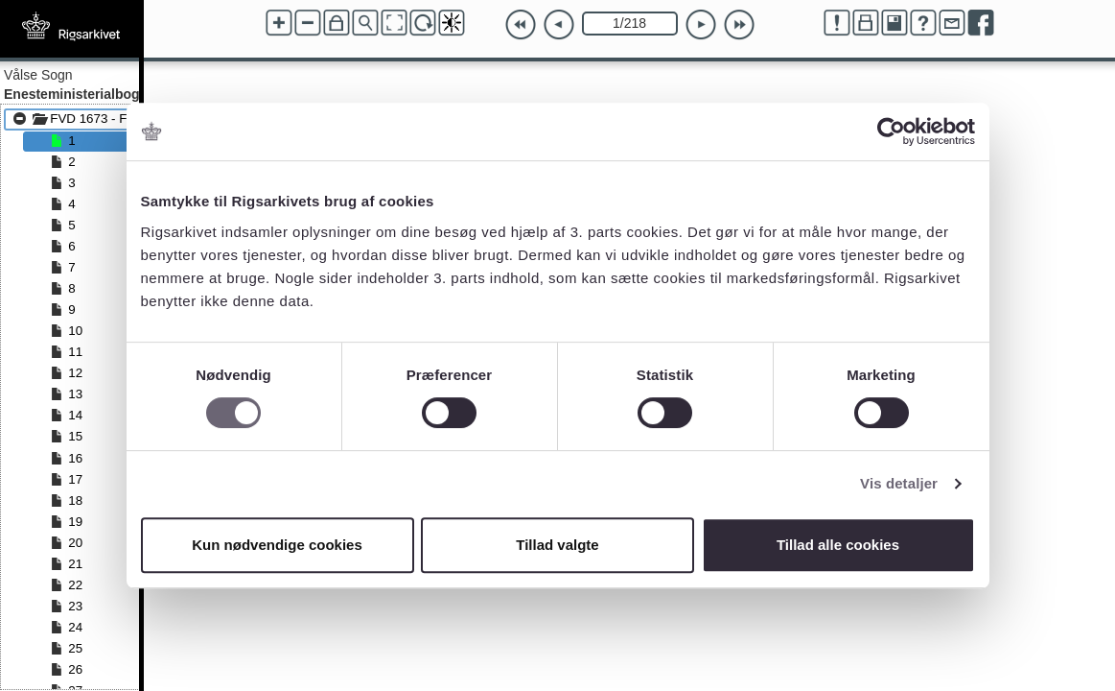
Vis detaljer (899, 483)
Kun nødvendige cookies (277, 544)
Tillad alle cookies (838, 544)
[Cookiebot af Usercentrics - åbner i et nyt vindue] (891, 131)
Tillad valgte (557, 544)
